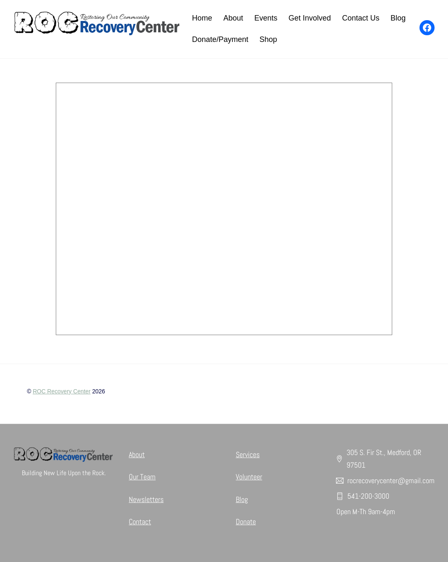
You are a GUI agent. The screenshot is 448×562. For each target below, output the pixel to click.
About (233, 18)
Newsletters (146, 499)
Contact (140, 521)
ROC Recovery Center (62, 391)
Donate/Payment (220, 39)
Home (202, 18)
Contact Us (360, 18)
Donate (246, 521)
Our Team (142, 476)
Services (248, 454)
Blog (398, 18)
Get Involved (310, 18)
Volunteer (249, 476)
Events (265, 18)
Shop (268, 39)
